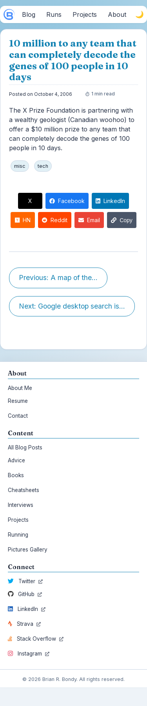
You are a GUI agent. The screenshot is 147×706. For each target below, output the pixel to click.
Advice (16, 460)
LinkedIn (110, 201)
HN (23, 220)
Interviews (20, 505)
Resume (18, 401)
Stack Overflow (36, 639)
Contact (18, 416)
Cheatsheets (23, 490)
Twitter (25, 581)
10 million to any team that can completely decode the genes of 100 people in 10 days (72, 60)
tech (43, 166)
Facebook (67, 201)
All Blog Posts (25, 447)
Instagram (28, 653)
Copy (121, 220)
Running (18, 535)
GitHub (25, 594)
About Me (20, 388)
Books (16, 475)
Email (89, 220)
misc (19, 166)
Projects (18, 520)
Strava (24, 624)
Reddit (54, 220)
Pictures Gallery (27, 549)
